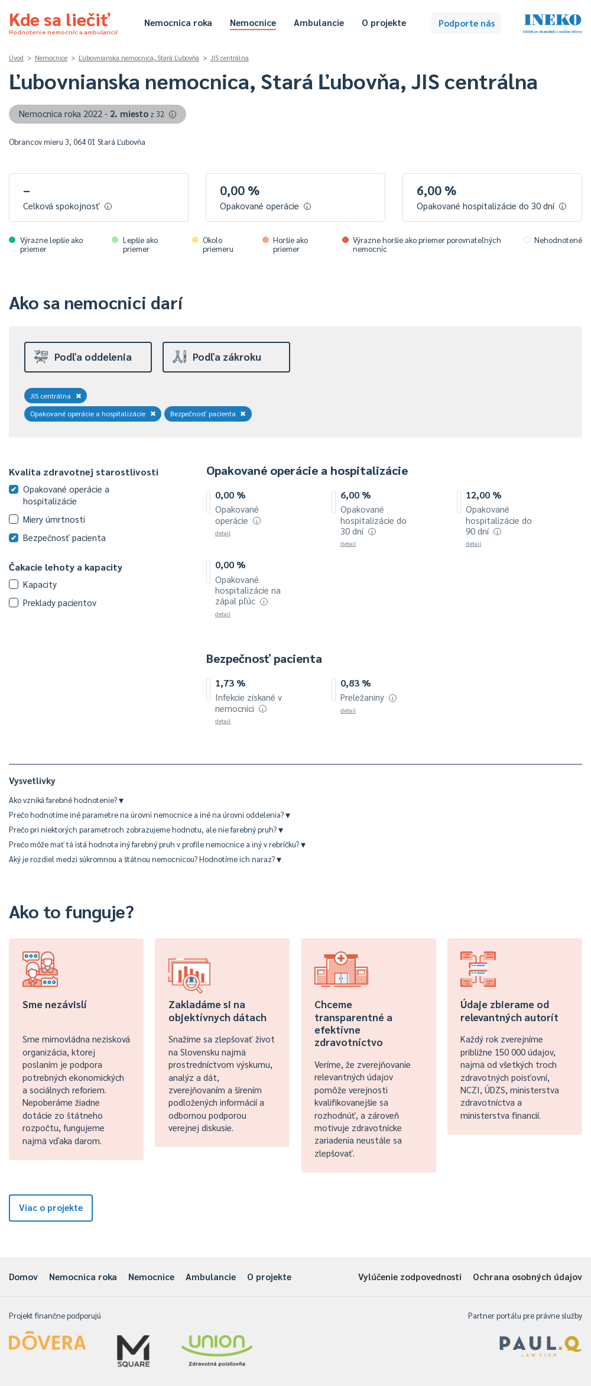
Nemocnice (253, 22)
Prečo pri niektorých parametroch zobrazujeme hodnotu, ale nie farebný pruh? (146, 829)
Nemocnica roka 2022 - (98, 113)
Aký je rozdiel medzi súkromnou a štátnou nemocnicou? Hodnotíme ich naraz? (145, 859)
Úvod (16, 57)
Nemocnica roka (178, 22)
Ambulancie (319, 22)
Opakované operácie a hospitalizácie (93, 413)
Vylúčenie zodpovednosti (410, 1276)
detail (222, 532)
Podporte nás (467, 22)
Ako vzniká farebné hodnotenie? (66, 800)
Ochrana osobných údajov (527, 1276)
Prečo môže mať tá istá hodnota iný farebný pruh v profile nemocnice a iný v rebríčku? (157, 844)
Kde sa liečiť (63, 21)
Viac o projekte (51, 1207)
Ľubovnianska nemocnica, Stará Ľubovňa (139, 57)
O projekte (384, 22)
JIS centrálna (229, 57)
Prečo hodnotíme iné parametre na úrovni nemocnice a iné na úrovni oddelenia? (149, 814)
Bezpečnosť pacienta (208, 413)
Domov (23, 1276)
